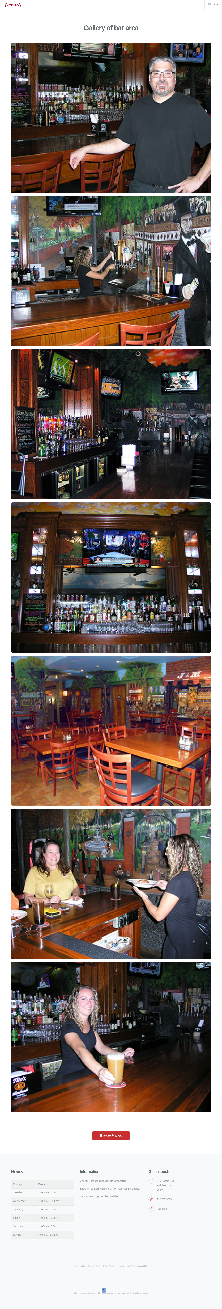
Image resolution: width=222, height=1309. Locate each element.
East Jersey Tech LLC (116, 1293)
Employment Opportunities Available (99, 1196)
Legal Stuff (130, 1266)
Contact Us (142, 1266)
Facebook (162, 1208)
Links (215, 4)
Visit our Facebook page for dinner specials (103, 1180)
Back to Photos (111, 1135)
